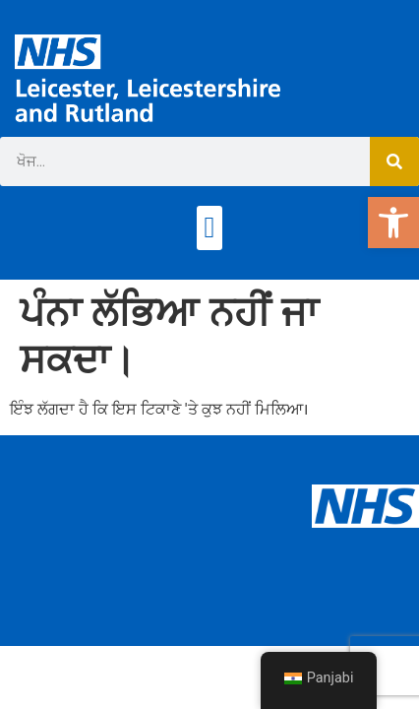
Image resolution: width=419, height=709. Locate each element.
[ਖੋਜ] (394, 161)
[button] (209, 228)
